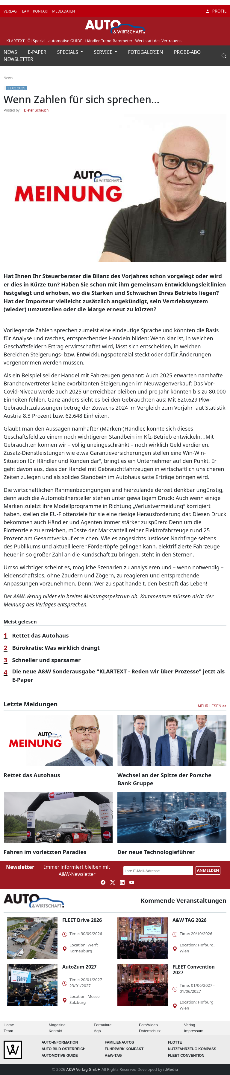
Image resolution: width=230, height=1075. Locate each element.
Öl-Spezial (37, 40)
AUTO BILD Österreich (64, 1049)
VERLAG (11, 11)
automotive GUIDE (65, 40)
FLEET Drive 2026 (82, 920)
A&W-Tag (113, 1055)
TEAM (25, 11)
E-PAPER (38, 52)
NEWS (11, 52)
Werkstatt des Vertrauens (158, 40)
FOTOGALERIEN (146, 52)
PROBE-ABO (187, 52)
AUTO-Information (60, 1042)
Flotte (175, 1042)
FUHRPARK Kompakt (124, 1049)
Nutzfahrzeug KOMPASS (192, 1049)
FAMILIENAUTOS (119, 1042)
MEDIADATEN (63, 11)
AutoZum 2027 (79, 966)
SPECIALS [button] (68, 52)
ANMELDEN (208, 870)
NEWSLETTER (18, 59)
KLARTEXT (16, 40)
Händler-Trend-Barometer (108, 40)
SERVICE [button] (104, 52)
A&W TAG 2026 (189, 920)
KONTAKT (41, 11)
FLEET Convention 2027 (193, 969)
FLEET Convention (186, 1055)
